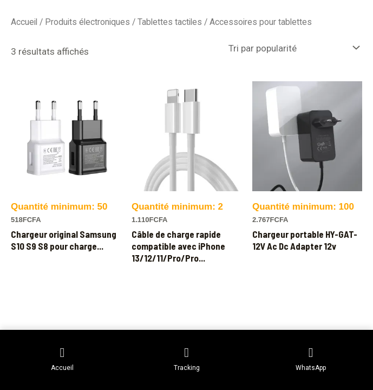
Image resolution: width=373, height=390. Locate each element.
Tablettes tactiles (170, 22)
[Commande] (293, 47)
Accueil (24, 22)
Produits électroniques (87, 22)
